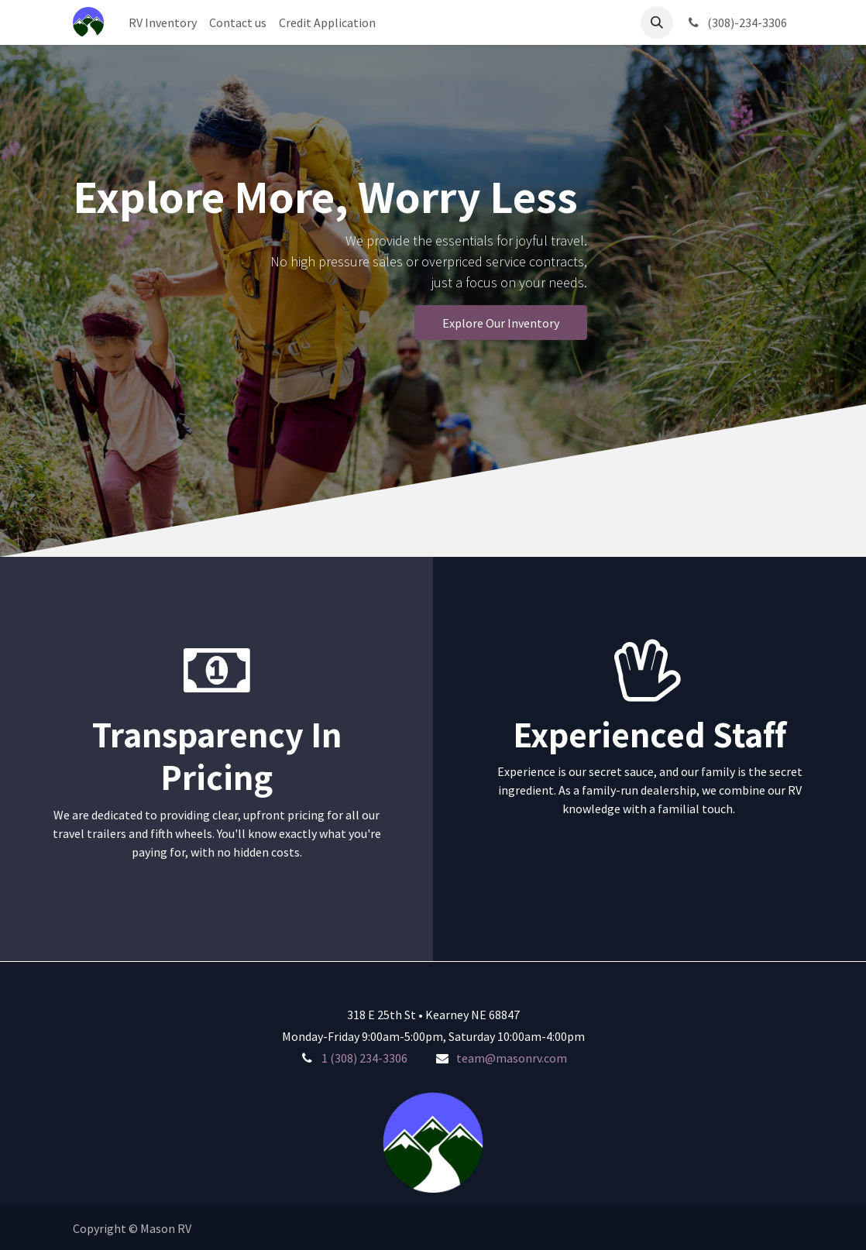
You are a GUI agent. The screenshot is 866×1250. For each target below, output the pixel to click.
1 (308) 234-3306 (364, 1058)
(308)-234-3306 (736, 22)
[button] (657, 22)
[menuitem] (162, 22)
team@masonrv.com (511, 1058)
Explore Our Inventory (500, 323)
